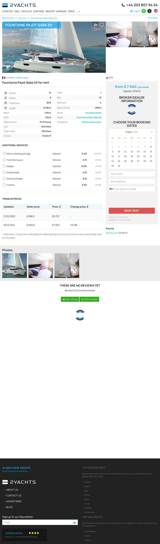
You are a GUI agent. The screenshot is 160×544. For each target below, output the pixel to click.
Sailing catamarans (91, 122)
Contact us (14, 495)
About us (12, 489)
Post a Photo (70, 299)
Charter (7, 11)
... (78, 11)
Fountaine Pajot (93, 112)
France (87, 495)
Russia (87, 535)
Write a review (89, 299)
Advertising (14, 501)
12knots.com (112, 232)
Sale (17, 11)
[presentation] (131, 199)
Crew (71, 11)
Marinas (61, 11)
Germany (88, 508)
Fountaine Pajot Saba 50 (89, 117)
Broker (50, 11)
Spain (86, 499)
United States (90, 531)
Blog (10, 507)
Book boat (131, 210)
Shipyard (38, 11)
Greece (87, 486)
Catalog (26, 11)
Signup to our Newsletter (17, 517)
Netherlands (89, 512)
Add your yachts (16, 468)
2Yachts (8, 18)
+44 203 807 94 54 (142, 4)
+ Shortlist (101, 25)
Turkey (87, 503)
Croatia (87, 482)
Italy (86, 490)
